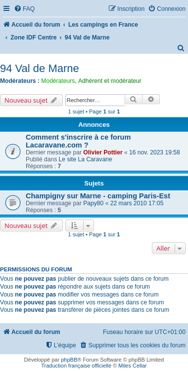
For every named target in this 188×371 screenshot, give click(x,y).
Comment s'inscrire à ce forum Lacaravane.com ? (78, 141)
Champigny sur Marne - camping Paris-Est (98, 196)
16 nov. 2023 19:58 (154, 152)
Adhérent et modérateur (109, 80)
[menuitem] (24, 9)
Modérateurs (58, 80)
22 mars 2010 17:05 (137, 203)
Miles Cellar (132, 366)
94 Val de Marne (39, 68)
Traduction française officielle (76, 366)
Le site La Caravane (85, 159)
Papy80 (93, 203)
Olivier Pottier (102, 152)
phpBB (69, 360)
